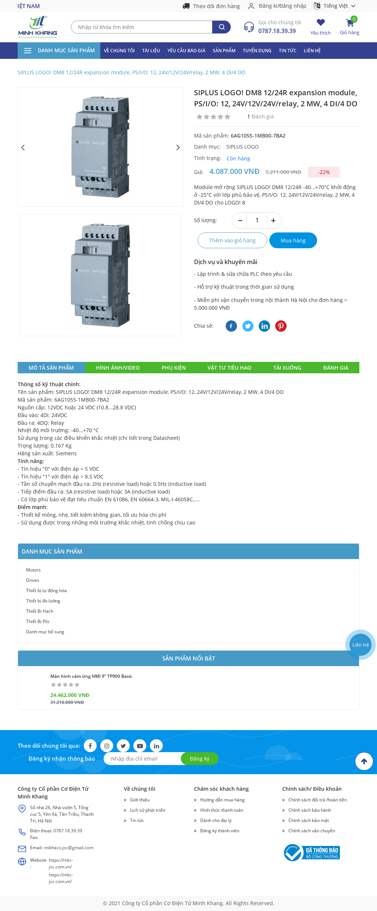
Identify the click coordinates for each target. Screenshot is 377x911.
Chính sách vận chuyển (311, 831)
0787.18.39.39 (277, 31)
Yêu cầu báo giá (186, 50)
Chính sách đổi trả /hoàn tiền (317, 800)
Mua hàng (293, 240)
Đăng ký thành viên (219, 831)
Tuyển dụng (257, 50)
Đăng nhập (292, 5)
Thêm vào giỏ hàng (232, 240)
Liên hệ (312, 50)
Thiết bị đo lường (43, 601)
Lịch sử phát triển (147, 810)
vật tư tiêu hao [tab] (229, 367)
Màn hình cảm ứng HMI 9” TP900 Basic (91, 676)
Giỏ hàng (349, 27)
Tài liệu (151, 50)
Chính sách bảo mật (308, 820)
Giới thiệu (140, 800)
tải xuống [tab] (287, 367)
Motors (33, 570)
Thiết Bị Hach (39, 611)
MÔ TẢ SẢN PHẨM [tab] (51, 367)
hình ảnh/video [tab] (118, 367)
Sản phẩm (224, 50)
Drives (32, 580)
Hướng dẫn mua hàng (222, 800)
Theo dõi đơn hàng (216, 6)
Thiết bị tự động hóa (46, 590)
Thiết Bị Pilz (38, 621)
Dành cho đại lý (215, 820)
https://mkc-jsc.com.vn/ (61, 863)
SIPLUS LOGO (242, 146)
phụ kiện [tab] (174, 367)
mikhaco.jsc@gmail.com (68, 847)
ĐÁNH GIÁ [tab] (335, 367)
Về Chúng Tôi (119, 50)
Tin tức (288, 50)
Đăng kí (268, 5)
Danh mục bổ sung (45, 632)
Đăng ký (199, 758)
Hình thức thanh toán (221, 810)
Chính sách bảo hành (309, 810)
